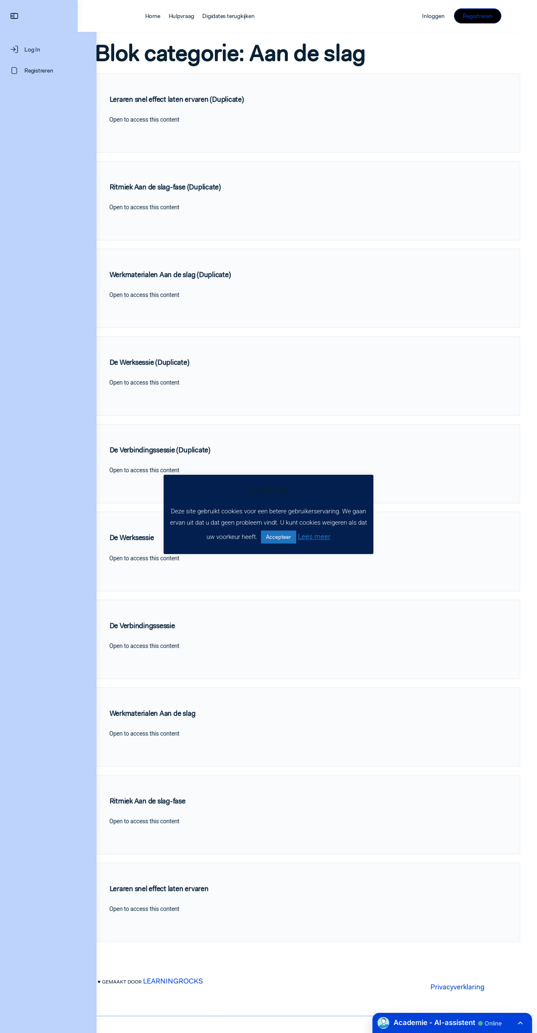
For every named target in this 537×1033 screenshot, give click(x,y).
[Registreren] (48, 70)
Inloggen (452, 16)
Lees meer (314, 536)
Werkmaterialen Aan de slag (171, 713)
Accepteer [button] (278, 537)
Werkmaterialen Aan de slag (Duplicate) (189, 274)
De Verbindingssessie (161, 625)
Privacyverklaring (461, 986)
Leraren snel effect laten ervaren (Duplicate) (195, 99)
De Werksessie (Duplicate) (168, 362)
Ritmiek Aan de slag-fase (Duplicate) (184, 187)
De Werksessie (150, 537)
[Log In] (48, 49)
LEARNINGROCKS (192, 981)
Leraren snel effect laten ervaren (177, 888)
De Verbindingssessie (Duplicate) (178, 450)
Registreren (496, 16)
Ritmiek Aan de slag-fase (166, 801)
